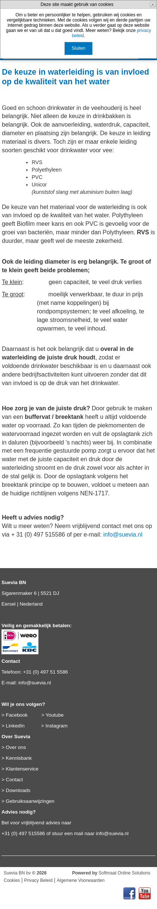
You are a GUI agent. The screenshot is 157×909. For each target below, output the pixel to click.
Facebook (17, 715)
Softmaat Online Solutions (124, 873)
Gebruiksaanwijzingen (30, 801)
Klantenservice (22, 769)
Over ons (16, 747)
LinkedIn (15, 726)
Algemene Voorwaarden (80, 880)
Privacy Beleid (38, 880)
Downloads (18, 790)
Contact (14, 779)
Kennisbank (19, 758)
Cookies (12, 880)
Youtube (54, 715)
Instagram (56, 726)
